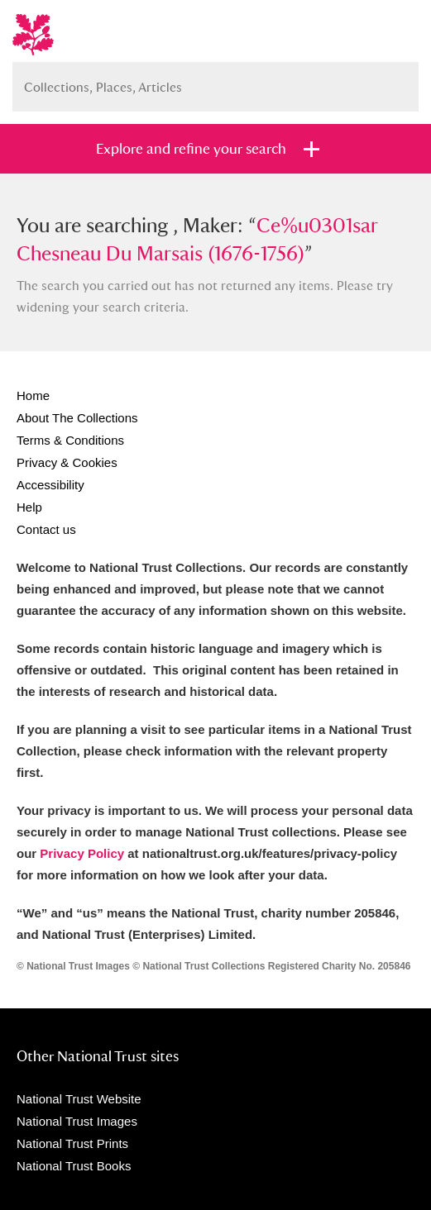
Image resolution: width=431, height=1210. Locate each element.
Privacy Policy (82, 853)
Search (398, 80)
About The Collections (77, 418)
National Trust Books (74, 1166)
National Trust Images (77, 1121)
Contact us (46, 529)
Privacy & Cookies (67, 462)
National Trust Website (79, 1099)
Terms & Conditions (70, 440)
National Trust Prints (72, 1143)
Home (33, 395)
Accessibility (50, 485)
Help (29, 507)
